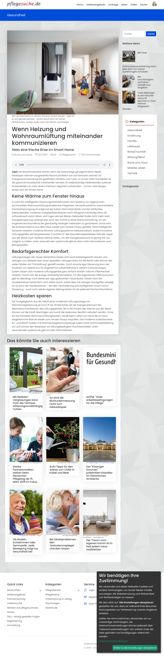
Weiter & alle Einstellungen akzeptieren (134, 647)
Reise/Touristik (136, 152)
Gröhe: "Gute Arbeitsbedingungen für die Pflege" (99, 400)
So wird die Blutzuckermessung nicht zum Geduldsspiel (62, 402)
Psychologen (52, 603)
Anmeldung (13, 625)
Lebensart (133, 146)
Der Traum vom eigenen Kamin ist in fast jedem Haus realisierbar (99, 544)
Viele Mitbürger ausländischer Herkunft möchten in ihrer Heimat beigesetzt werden (139, 101)
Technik (132, 173)
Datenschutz (90, 643)
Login (92, 590)
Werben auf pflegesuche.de (22, 607)
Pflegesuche (67, 154)
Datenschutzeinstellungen (113, 641)
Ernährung (134, 136)
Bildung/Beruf (136, 157)
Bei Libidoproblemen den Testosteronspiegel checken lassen (62, 544)
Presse (10, 612)
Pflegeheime (52, 594)
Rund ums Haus (22, 154)
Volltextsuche (14, 603)
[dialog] (129, 612)
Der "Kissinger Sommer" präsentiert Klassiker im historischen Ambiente (99, 473)
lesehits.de (51, 607)
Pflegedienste (53, 590)
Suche (143, 4)
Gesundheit (134, 130)
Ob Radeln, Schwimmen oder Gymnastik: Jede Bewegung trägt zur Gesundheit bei (25, 546)
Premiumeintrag (16, 599)
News (124, 4)
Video (134, 4)
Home (80, 4)
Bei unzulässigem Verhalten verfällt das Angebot (145, 82)
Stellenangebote (16, 594)
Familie (132, 141)
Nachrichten (14, 590)
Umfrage (113, 4)
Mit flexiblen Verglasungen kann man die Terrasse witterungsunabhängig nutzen (28, 403)
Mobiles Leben (136, 168)
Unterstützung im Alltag (58, 599)
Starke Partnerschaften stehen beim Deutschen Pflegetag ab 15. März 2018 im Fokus (25, 474)
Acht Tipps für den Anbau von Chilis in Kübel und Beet (61, 470)
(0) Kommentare (89, 154)
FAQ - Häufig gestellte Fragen (23, 616)
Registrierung (14, 621)
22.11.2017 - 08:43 (45, 154)
